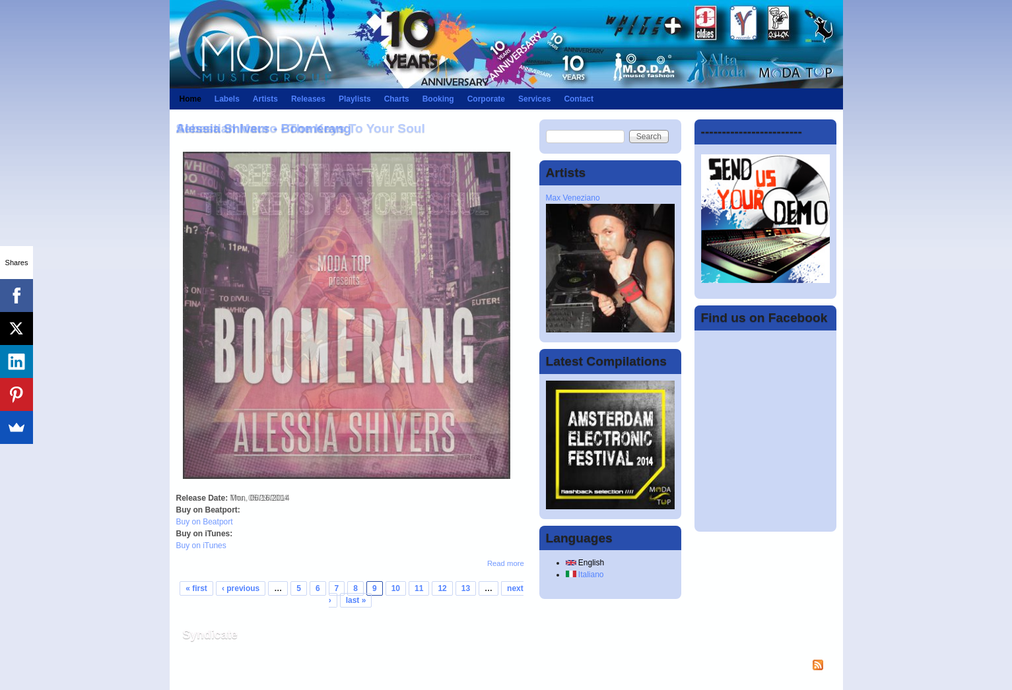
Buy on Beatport (204, 521)
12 (442, 588)
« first (196, 588)
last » (356, 600)
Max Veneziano (573, 198)
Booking (438, 99)
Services (534, 99)
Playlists (355, 99)
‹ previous (240, 588)
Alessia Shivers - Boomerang (264, 128)
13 (465, 588)
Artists (265, 99)
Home (190, 99)
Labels (227, 99)
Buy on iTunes (201, 545)
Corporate (486, 99)
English (585, 562)
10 (395, 588)
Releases (308, 99)
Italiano (585, 574)
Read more (505, 563)
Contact (578, 99)
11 (419, 588)
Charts (396, 99)
